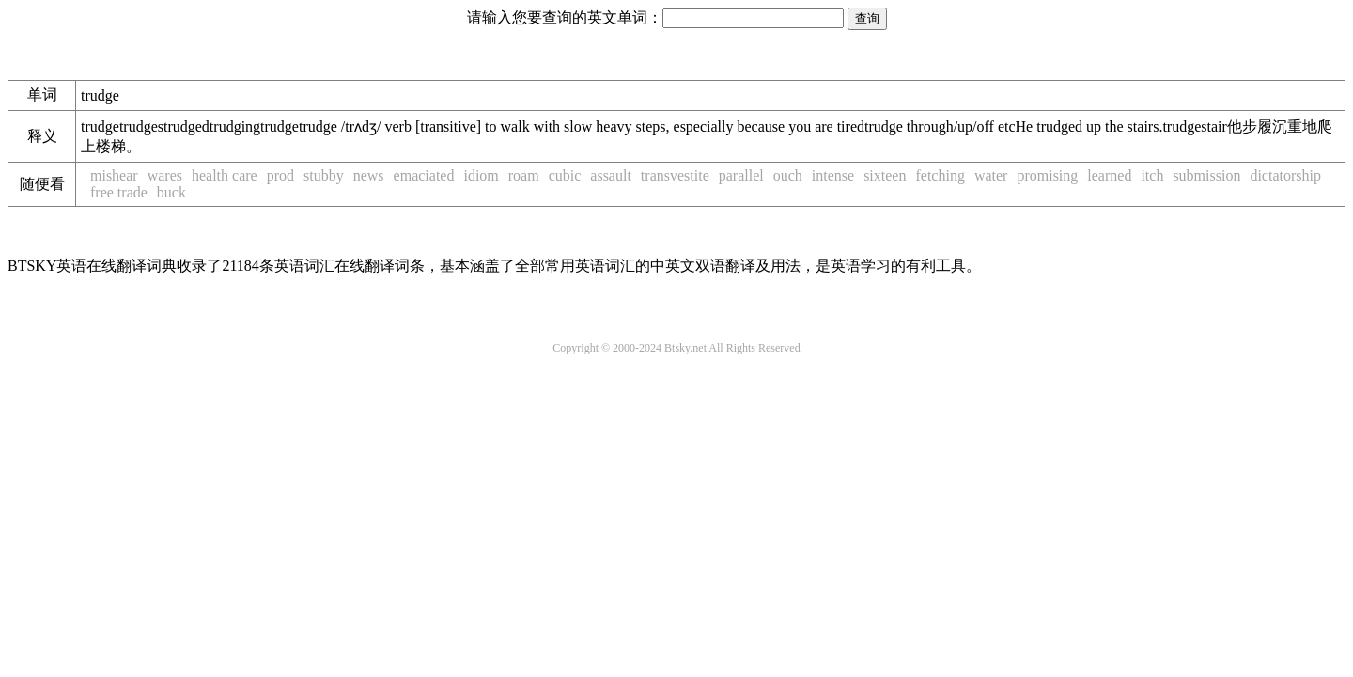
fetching (939, 175)
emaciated (424, 175)
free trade (119, 192)
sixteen (884, 175)
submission (1206, 175)
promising (1047, 175)
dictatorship (1285, 175)
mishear (114, 175)
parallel (741, 175)
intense (833, 175)
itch (1152, 175)
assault (610, 175)
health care (224, 175)
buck (171, 192)
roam (523, 175)
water (991, 175)
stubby (323, 175)
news (368, 175)
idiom (480, 175)
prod (280, 175)
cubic (565, 175)
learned (1109, 175)
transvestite (675, 175)
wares (165, 175)
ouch (787, 175)
